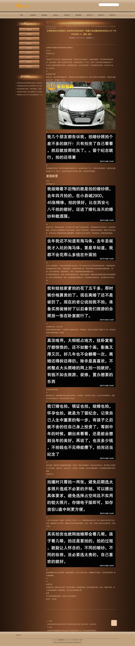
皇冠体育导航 (57, 642)
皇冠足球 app (50, 53)
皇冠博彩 (78, 15)
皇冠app (55, 15)
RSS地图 (73, 640)
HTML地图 (79, 640)
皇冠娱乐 (21, 22)
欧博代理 (49, 584)
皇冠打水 (113, 15)
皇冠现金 (44, 15)
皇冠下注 (90, 15)
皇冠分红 (54, 26)
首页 (21, 15)
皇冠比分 (67, 15)
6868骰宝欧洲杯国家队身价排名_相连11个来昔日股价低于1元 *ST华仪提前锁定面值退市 (71, 630)
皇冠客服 (74, 642)
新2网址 (79, 642)
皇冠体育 (33, 15)
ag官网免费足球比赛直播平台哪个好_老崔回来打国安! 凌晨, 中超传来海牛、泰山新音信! (71, 624)
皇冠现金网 (69, 642)
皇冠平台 (101, 15)
